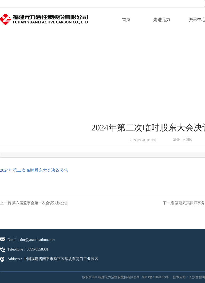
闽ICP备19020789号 (155, 277)
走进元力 (161, 19)
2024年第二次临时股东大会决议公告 (34, 170)
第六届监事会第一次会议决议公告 (40, 203)
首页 (126, 19)
